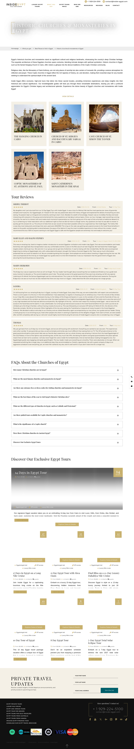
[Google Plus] (106, 719)
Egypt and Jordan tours (16, 709)
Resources (88, 5)
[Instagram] (111, 719)
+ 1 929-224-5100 (108, 709)
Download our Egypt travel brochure (22, 723)
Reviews (99, 5)
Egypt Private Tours (14, 704)
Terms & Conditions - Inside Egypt (48, 742)
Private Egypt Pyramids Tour (18, 720)
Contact (116, 5)
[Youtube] (95, 719)
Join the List (109, 690)
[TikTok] (126, 719)
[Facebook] (90, 719)
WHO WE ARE (77, 5)
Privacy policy (33, 742)
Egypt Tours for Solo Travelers (19, 713)
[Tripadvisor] (121, 719)
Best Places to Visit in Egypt (44, 48)
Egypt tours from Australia (17, 716)
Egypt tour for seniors (16, 711)
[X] (100, 719)
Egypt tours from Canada (16, 718)
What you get (51, 5)
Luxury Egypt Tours (37, 5)
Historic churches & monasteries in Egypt (70, 48)
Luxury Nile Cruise (14, 706)
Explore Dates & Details (67, 524)
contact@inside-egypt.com (108, 712)
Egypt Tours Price (64, 5)
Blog (108, 5)
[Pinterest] (116, 719)
